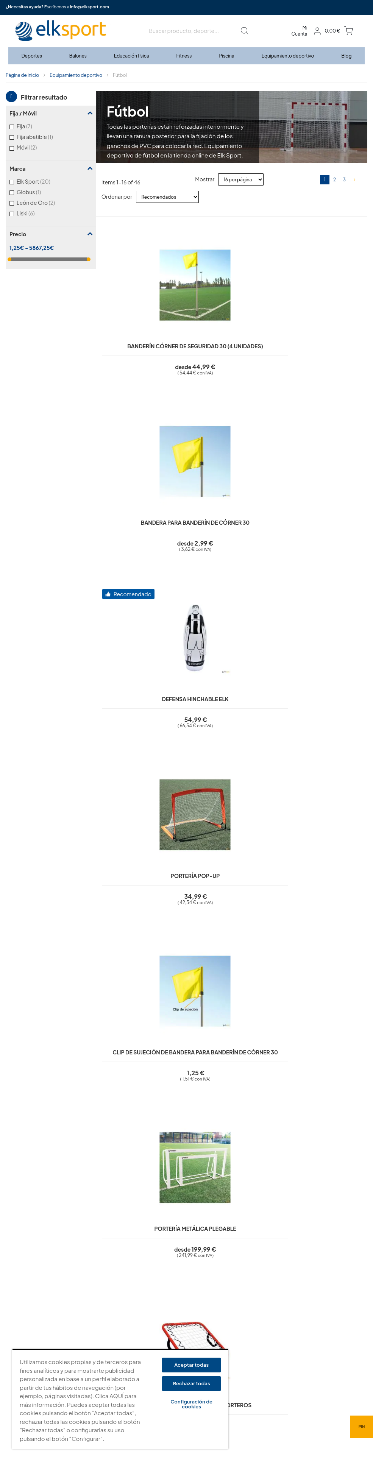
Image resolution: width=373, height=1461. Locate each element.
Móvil (36, 147)
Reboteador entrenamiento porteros (265, 513)
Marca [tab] (17, 168)
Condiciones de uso (167, 1333)
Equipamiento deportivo (76, 75)
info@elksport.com (89, 6)
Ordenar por (116, 196)
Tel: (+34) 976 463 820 (266, 1355)
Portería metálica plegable (197, 513)
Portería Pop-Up (333, 323)
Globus (37, 191)
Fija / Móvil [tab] (23, 113)
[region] (120, 1399)
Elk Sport (43, 181)
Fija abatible (43, 136)
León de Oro (46, 202)
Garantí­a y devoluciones (172, 1344)
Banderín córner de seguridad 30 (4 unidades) (130, 331)
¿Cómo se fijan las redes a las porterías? (159, 1142)
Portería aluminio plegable (333, 513)
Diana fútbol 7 (265, 686)
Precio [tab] (17, 234)
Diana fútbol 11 (130, 868)
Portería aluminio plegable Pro (333, 695)
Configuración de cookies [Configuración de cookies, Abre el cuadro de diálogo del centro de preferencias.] (191, 1404)
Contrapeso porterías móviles (333, 877)
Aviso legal (156, 1300)
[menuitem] (32, 55)
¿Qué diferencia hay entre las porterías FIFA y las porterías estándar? (200, 1172)
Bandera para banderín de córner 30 (197, 331)
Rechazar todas (191, 1383)
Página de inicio (22, 75)
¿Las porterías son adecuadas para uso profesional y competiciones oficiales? (214, 1111)
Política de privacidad (169, 1311)
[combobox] (200, 30)
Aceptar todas (191, 1365)
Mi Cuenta (299, 31)
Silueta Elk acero (130, 686)
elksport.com (256, 1311)
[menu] (186, 55)
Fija (34, 125)
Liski (35, 213)
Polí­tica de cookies (166, 1322)
